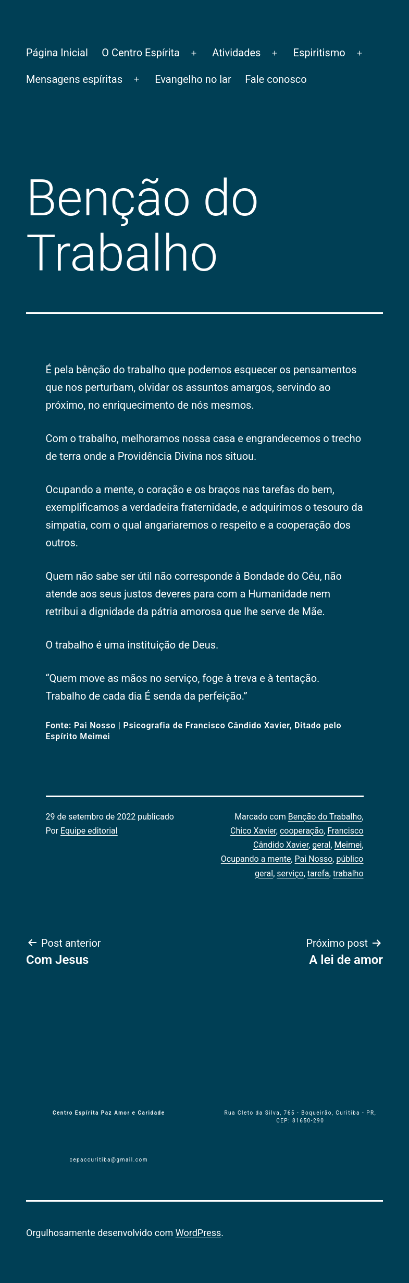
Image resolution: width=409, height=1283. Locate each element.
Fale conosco (276, 79)
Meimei (348, 845)
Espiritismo (319, 52)
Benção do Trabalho (325, 817)
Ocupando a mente (256, 859)
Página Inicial (57, 52)
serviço (290, 873)
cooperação (302, 831)
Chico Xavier (253, 831)
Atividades (236, 52)
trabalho (348, 873)
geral (321, 845)
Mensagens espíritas (74, 79)
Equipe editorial (89, 831)
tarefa (318, 873)
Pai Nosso (314, 859)
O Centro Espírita (141, 52)
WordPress (198, 1232)
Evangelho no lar (193, 79)
